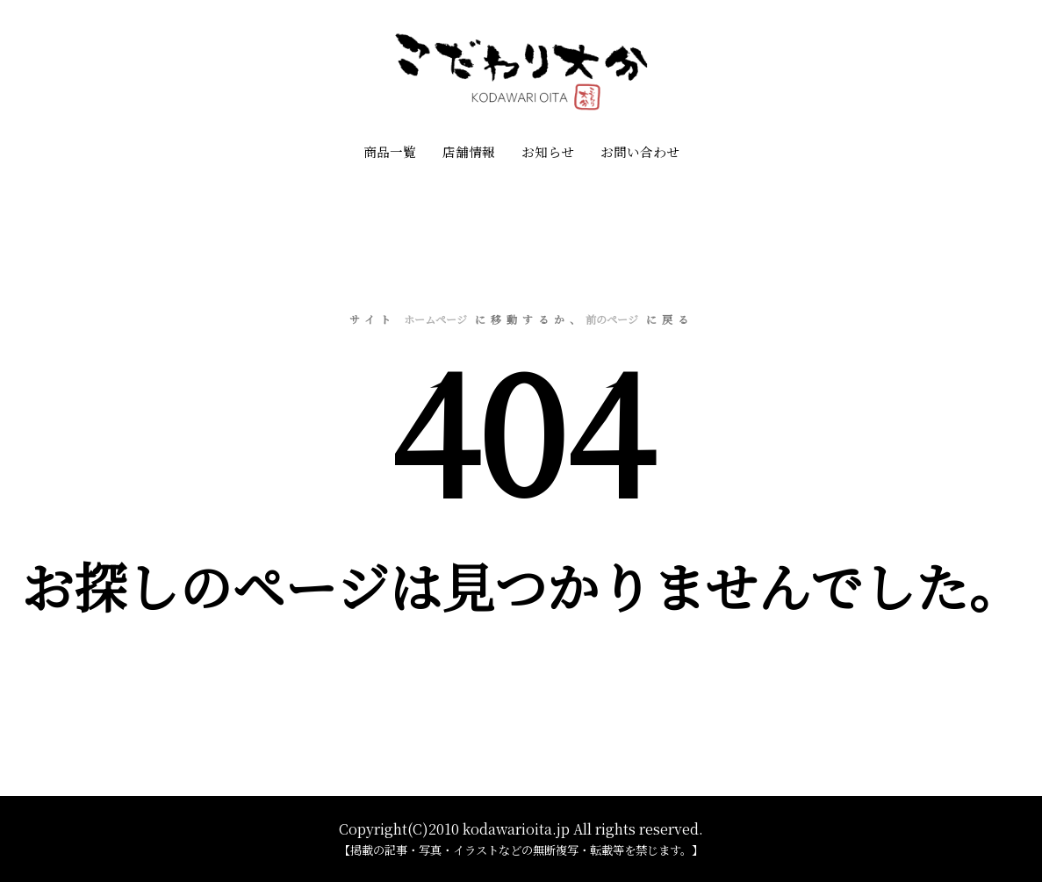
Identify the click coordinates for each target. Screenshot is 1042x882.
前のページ (612, 319)
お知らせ (547, 151)
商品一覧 (389, 151)
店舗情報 (468, 151)
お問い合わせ (639, 151)
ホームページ (435, 319)
